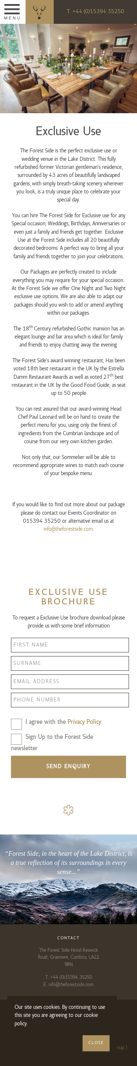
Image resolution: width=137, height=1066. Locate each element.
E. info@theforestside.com (68, 984)
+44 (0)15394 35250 (71, 977)
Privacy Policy (84, 722)
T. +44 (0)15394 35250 (95, 12)
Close (96, 1043)
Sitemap (117, 1047)
